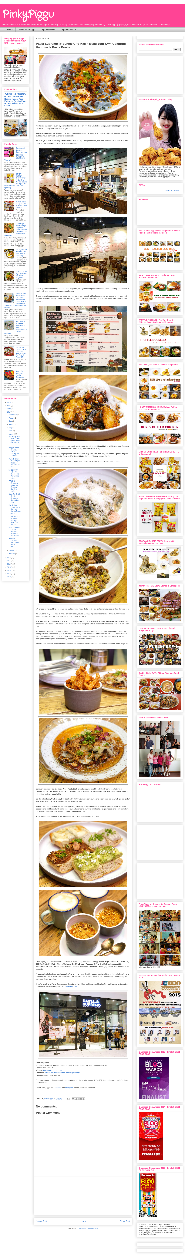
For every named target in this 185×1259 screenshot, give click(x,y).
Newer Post (41, 1221)
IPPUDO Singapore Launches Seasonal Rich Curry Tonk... (13, 486)
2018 (9, 558)
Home (10, 30)
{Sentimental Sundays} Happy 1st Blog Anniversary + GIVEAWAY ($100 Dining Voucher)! (15, 154)
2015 (9, 567)
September (13, 415)
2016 (9, 564)
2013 (9, 574)
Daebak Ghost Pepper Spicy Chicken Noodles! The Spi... (14, 463)
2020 (9, 409)
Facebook (57, 1088)
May (10, 428)
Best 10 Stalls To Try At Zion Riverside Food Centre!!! (21, 205)
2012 (9, 577)
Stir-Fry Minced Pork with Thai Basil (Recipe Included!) (21, 253)
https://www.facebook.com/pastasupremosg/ (62, 1073)
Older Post (125, 1221)
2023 (9, 402)
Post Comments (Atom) (88, 1228)
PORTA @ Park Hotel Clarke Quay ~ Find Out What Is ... (14, 441)
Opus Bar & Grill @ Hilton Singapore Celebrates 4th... (14, 498)
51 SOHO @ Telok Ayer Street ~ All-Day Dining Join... (13, 474)
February (12, 550)
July (10, 421)
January (12, 554)
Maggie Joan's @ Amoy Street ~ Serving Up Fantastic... (13, 452)
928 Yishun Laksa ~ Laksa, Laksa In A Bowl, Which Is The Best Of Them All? (21, 352)
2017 (9, 561)
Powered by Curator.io (172, 190)
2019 (9, 412)
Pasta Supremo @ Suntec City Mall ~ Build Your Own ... (14, 520)
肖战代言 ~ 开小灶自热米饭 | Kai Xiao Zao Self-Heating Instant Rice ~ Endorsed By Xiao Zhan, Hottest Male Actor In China (15, 100)
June (11, 424)
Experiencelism (48, 30)
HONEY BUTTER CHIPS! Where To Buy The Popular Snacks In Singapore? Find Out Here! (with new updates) (15, 181)
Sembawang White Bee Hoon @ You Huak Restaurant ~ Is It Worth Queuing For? (15, 327)
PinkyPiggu (28, 14)
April (11, 431)
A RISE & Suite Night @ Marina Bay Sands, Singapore (21, 275)
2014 (9, 570)
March (11, 434)
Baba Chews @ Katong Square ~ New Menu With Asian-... (14, 531)
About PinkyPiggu (26, 30)
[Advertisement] (82, 1196)
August (12, 418)
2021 (9, 406)
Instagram (69, 1088)
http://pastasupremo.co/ (52, 1070)
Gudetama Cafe (71, 986)
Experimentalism (68, 30)
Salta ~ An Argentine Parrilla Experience (20, 374)
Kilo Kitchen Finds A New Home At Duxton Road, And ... (14, 509)
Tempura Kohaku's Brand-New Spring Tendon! (13, 542)
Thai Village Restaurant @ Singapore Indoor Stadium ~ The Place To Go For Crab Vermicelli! (15, 230)
